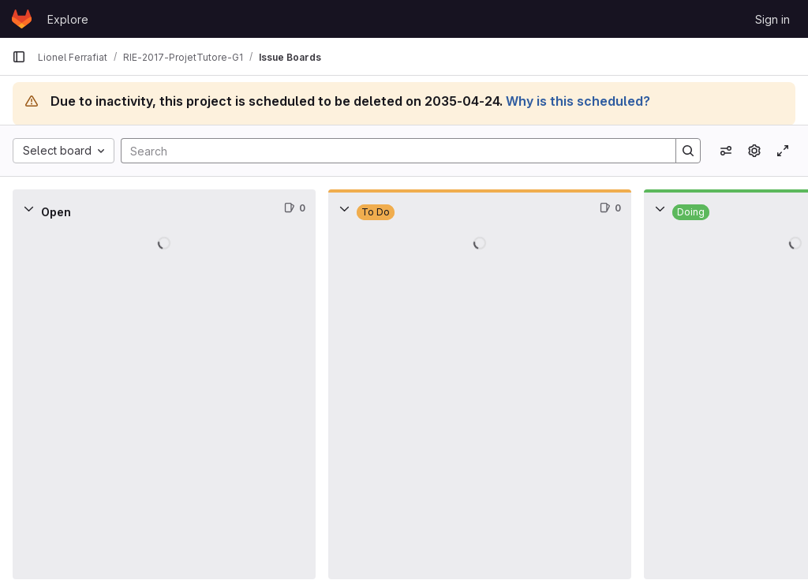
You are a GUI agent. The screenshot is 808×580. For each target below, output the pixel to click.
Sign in (772, 19)
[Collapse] (28, 208)
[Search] (390, 150)
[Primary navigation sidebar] (19, 56)
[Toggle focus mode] (782, 150)
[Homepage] (22, 19)
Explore (67, 19)
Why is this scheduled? (578, 101)
